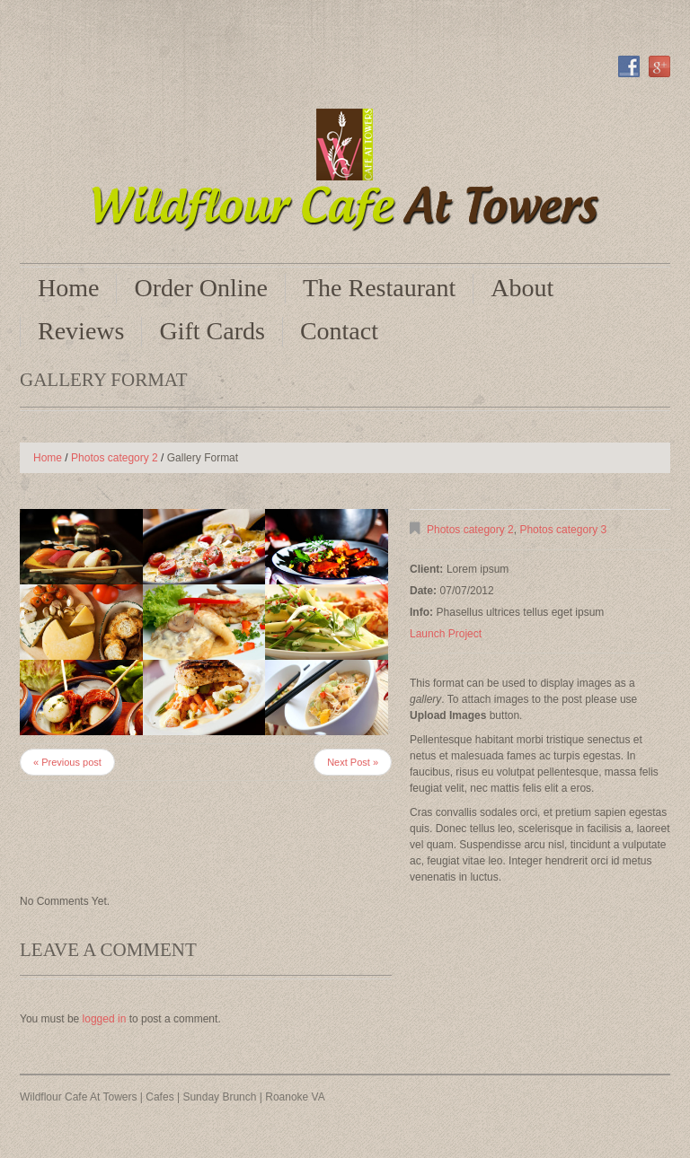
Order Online (201, 288)
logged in (105, 1019)
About (522, 288)
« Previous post (67, 762)
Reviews (81, 331)
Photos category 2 (114, 458)
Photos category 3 (562, 529)
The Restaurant (379, 288)
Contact (339, 331)
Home (68, 288)
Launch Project (446, 633)
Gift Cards (211, 331)
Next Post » (352, 762)
